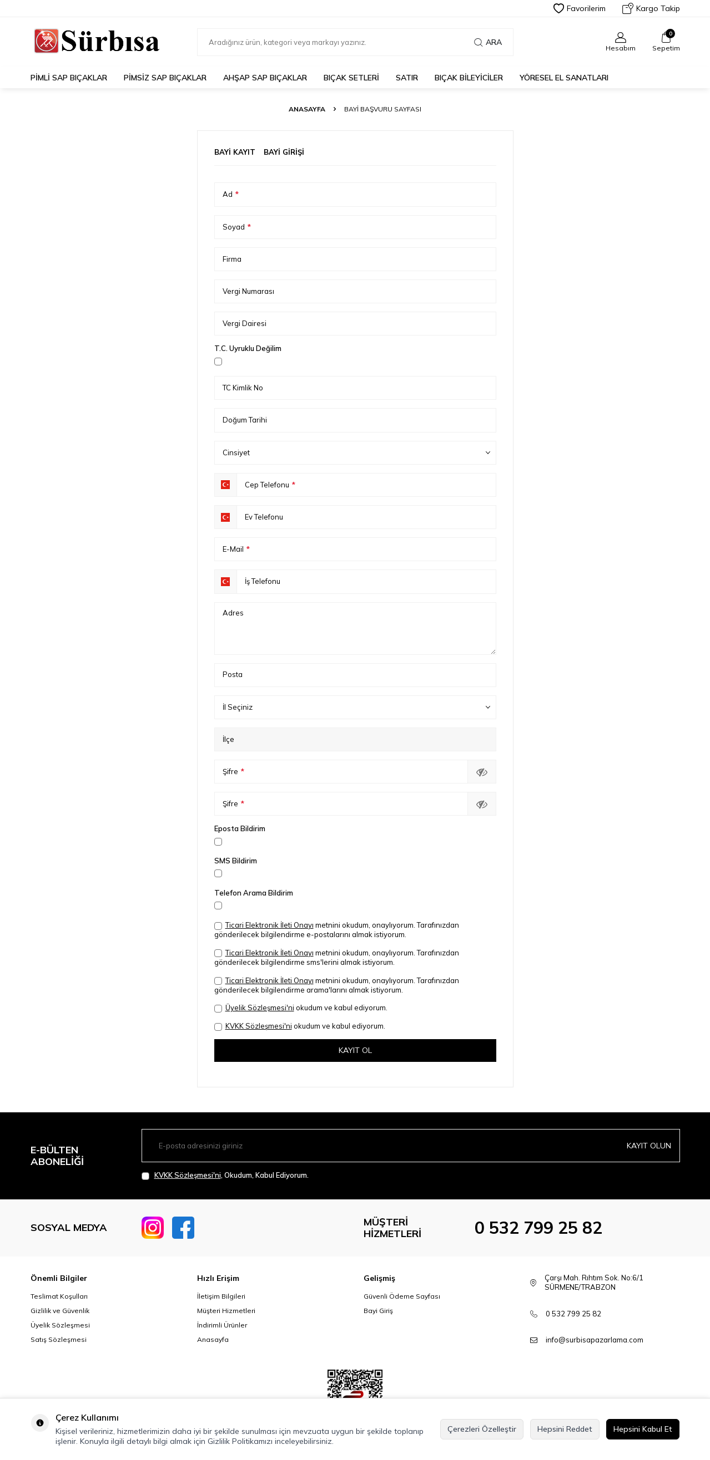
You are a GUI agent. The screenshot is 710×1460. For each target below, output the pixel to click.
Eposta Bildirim (239, 828)
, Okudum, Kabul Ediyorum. (225, 1175)
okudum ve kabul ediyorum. (300, 1008)
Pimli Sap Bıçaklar (69, 78)
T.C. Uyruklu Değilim (247, 348)
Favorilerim (579, 8)
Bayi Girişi (284, 151)
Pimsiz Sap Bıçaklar (165, 78)
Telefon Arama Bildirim (253, 892)
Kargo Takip (651, 8)
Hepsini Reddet (564, 1429)
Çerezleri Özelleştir (481, 1429)
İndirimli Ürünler (222, 1325)
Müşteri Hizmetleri (226, 1310)
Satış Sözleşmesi (59, 1339)
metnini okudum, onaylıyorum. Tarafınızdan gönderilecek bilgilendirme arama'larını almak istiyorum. (336, 985)
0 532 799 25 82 (538, 1227)
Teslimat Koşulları (59, 1296)
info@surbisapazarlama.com (594, 1339)
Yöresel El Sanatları (564, 78)
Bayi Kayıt (234, 151)
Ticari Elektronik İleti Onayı (269, 924)
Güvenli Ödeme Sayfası (402, 1296)
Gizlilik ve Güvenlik (60, 1310)
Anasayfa (307, 109)
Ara (488, 42)
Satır (407, 78)
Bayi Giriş (378, 1310)
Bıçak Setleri (351, 78)
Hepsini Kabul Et (642, 1429)
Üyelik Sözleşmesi (60, 1325)
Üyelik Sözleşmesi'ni (259, 1007)
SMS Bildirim (235, 860)
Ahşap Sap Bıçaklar (265, 78)
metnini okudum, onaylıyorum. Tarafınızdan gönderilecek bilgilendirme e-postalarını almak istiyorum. (336, 929)
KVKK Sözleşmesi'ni (258, 1025)
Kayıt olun (649, 1146)
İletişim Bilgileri (221, 1296)
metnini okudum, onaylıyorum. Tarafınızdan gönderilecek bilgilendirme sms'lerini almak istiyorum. (336, 957)
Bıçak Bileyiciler (469, 78)
